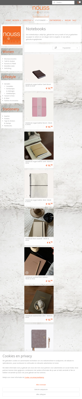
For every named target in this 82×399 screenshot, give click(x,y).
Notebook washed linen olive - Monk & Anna (35, 193)
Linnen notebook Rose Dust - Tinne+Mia (65, 193)
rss (35, 395)
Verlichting (7, 68)
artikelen (41, 358)
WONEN (16, 20)
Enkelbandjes (10, 93)
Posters (7, 119)
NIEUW (68, 20)
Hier (2, 358)
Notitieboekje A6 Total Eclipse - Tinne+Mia (65, 229)
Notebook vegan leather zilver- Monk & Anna (65, 119)
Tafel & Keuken (9, 61)
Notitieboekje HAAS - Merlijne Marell (65, 339)
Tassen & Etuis (9, 96)
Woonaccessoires (10, 59)
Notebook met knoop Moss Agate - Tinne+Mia (37, 229)
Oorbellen (9, 86)
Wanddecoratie (9, 66)
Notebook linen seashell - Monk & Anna (37, 156)
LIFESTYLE (28, 20)
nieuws (63, 360)
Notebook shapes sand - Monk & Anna (66, 303)
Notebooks (8, 126)
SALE (74, 20)
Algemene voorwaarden (10, 379)
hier (62, 358)
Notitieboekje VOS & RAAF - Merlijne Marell (35, 339)
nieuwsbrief (47, 381)
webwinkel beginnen (44, 395)
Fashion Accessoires (11, 101)
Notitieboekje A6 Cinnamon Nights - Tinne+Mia (37, 266)
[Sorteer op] (66, 48)
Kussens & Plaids (10, 63)
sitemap (31, 395)
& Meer (6, 98)
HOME (8, 20)
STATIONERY (41, 20)
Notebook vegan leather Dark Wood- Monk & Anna (35, 83)
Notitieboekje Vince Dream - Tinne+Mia (64, 266)
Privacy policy (7, 381)
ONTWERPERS (56, 20)
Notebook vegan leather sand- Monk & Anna (36, 119)
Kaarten (7, 116)
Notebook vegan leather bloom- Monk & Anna (66, 83)
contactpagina (42, 379)
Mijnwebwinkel (62, 395)
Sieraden (7, 84)
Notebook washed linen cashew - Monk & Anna (66, 156)
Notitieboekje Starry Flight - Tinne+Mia (34, 303)
